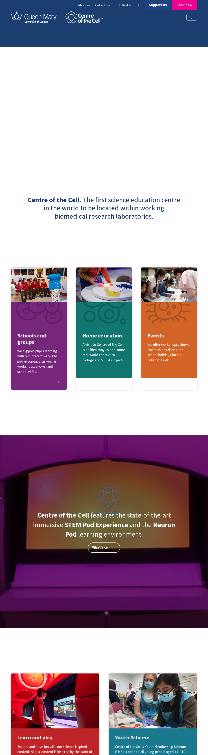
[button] (138, 5)
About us (84, 5)
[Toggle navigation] (191, 17)
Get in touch (103, 5)
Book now (184, 5)
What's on (103, 547)
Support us (158, 5)
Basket (124, 5)
